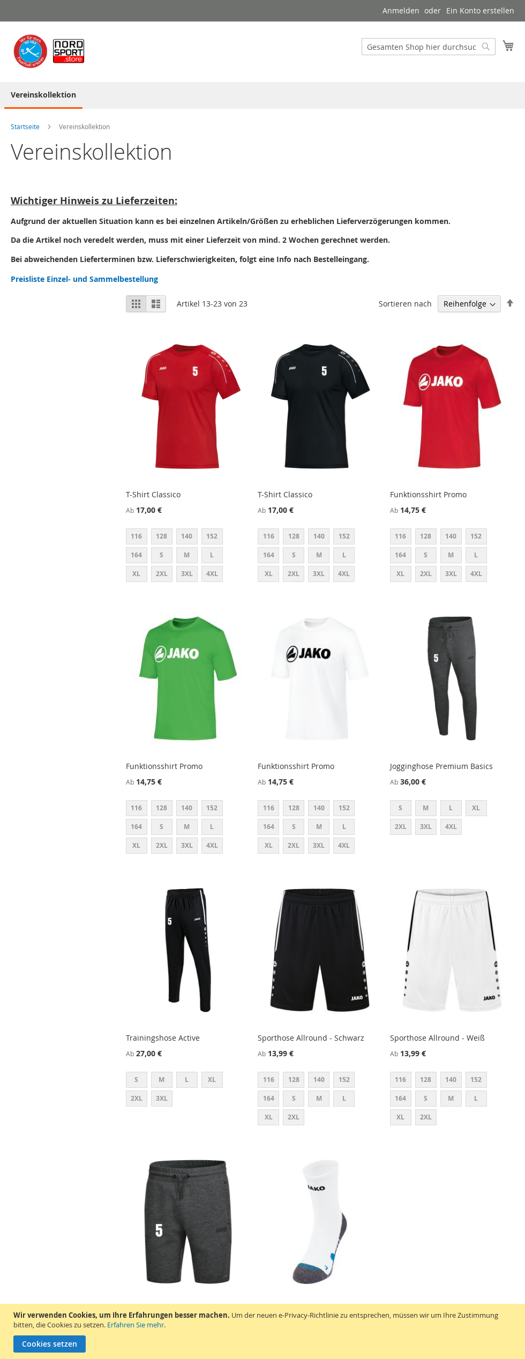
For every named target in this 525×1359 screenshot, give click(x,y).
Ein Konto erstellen (480, 10)
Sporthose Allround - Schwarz (311, 1038)
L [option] (212, 554)
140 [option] (186, 536)
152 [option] (212, 536)
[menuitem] (43, 95)
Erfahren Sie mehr (135, 1325)
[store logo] (51, 51)
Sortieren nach (405, 303)
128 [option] (161, 536)
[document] (263, 1331)
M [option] (187, 554)
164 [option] (136, 554)
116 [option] (136, 536)
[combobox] (429, 46)
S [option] (161, 554)
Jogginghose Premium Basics (441, 766)
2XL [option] (162, 573)
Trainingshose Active (163, 1038)
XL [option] (136, 573)
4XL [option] (212, 573)
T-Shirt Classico (153, 494)
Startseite (26, 126)
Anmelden (400, 10)
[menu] (262, 95)
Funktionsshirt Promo (428, 494)
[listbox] (188, 556)
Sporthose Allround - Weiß (437, 1038)
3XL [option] (187, 573)
